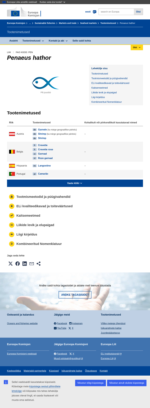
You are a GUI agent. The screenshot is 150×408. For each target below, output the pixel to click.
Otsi (138, 11)
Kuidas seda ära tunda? (52, 2)
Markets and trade (67, 23)
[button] (10, 264)
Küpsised (54, 371)
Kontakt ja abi (56, 40)
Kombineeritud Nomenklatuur (106, 102)
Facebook (60, 354)
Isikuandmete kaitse (111, 328)
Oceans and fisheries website (22, 323)
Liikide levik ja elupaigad (104, 92)
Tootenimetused (108, 23)
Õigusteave (91, 371)
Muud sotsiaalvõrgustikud (67, 358)
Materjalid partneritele (35, 371)
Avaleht (13, 40)
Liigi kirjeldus (98, 97)
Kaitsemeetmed (99, 88)
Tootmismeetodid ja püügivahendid (109, 78)
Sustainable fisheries (45, 23)
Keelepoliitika (14, 371)
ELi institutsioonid (110, 354)
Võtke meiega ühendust (113, 323)
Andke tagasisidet (75, 294)
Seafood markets (88, 23)
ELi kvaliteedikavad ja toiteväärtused (110, 83)
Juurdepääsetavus (110, 333)
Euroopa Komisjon (16, 23)
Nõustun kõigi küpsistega (90, 383)
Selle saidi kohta (82, 40)
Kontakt (104, 371)
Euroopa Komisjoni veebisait (22, 354)
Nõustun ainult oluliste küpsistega (126, 383)
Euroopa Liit (107, 358)
